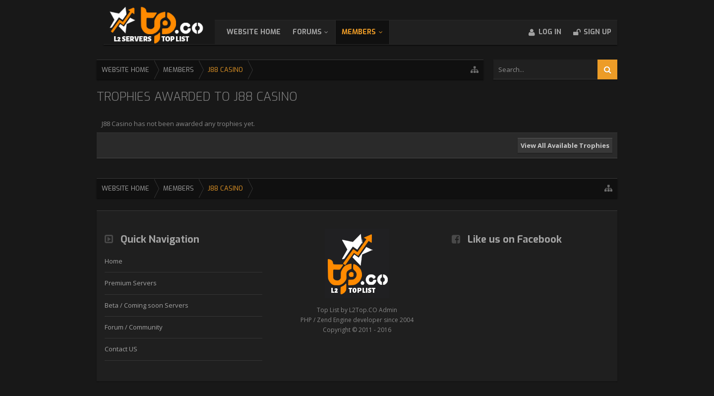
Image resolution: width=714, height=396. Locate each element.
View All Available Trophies (565, 145)
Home (113, 261)
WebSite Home (264, 32)
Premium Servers (131, 282)
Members (369, 32)
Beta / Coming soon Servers (146, 305)
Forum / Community (134, 327)
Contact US (121, 348)
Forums (317, 32)
